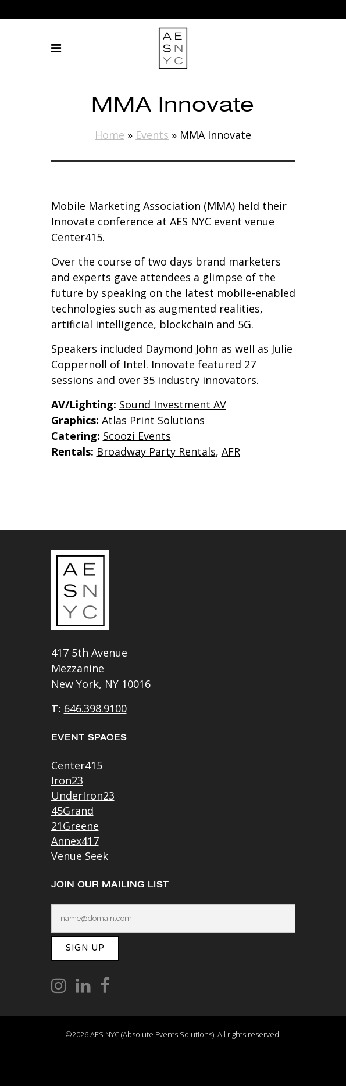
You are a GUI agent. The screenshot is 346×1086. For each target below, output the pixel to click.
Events (152, 135)
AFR (231, 451)
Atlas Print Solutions (153, 420)
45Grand (72, 811)
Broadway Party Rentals (156, 451)
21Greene (75, 826)
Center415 (76, 765)
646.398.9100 (95, 708)
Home (109, 135)
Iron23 (67, 780)
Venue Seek (79, 856)
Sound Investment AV (172, 404)
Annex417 (75, 841)
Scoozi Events (137, 436)
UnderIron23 (83, 795)
